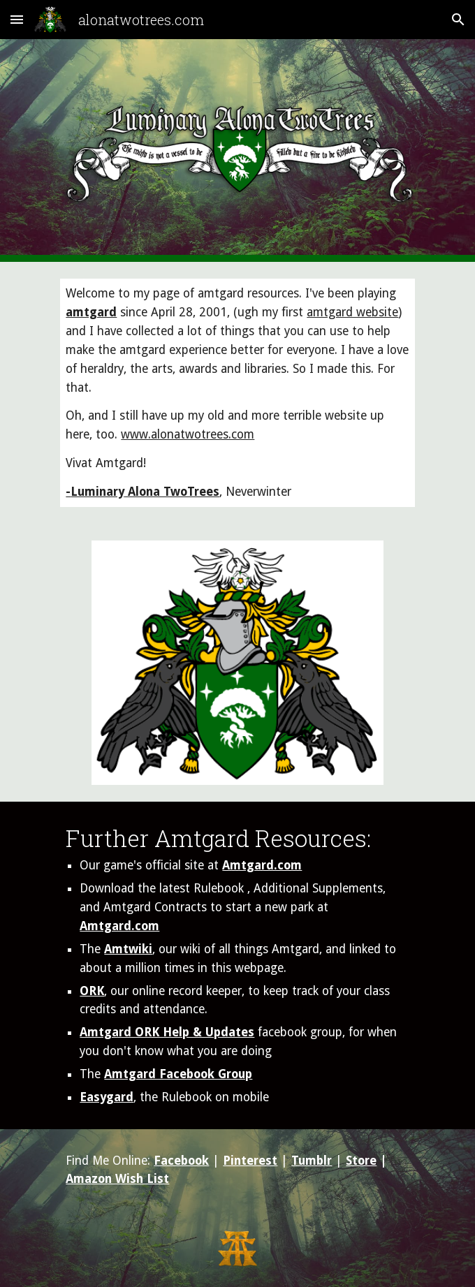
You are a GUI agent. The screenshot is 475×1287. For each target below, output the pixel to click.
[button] (17, 19)
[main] (237, 392)
